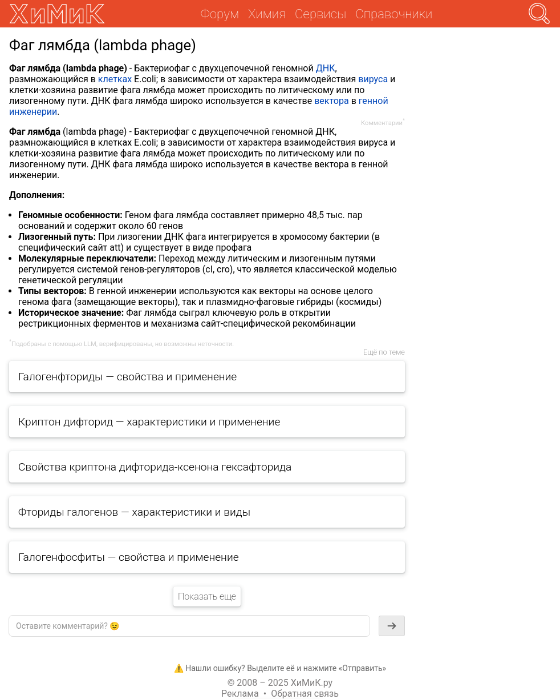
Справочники (393, 13)
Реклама (240, 693)
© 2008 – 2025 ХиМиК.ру (280, 682)
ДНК (325, 68)
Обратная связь (305, 693)
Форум (220, 13)
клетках (115, 79)
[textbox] (189, 626)
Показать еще (207, 596)
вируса (373, 79)
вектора (331, 100)
